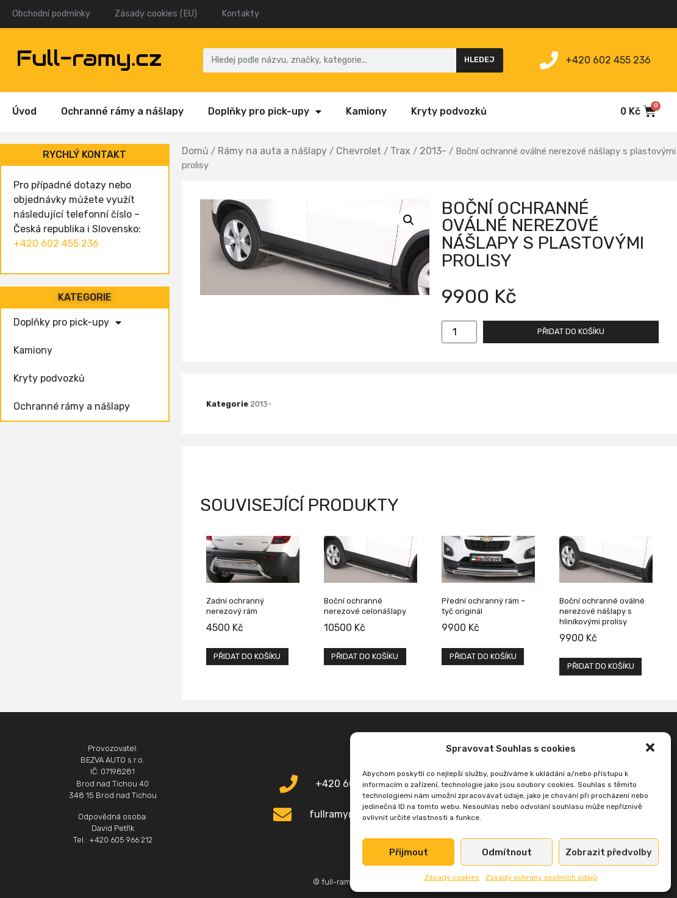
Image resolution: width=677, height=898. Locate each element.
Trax (400, 151)
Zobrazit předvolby (608, 852)
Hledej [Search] (479, 59)
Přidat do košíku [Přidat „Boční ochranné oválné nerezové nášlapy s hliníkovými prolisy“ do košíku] (600, 666)
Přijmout (408, 852)
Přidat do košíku (570, 331)
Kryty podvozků (449, 111)
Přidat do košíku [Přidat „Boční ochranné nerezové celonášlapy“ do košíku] (364, 656)
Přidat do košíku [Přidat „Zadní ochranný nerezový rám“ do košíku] (247, 656)
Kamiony (366, 111)
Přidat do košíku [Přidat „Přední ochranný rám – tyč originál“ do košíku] (483, 656)
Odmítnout (507, 852)
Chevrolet (358, 151)
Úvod (24, 111)
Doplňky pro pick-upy (264, 112)
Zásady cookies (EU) (156, 14)
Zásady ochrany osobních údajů (541, 877)
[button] (651, 748)
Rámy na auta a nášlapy (272, 151)
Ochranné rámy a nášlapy (122, 111)
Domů (195, 151)
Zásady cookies (451, 877)
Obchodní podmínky (51, 14)
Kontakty (240, 14)
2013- (433, 151)
